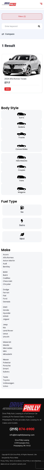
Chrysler (7, 284)
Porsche (7, 365)
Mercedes (7, 348)
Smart (6, 368)
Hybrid (22, 238)
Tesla (5, 377)
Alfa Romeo (8, 257)
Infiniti (5, 316)
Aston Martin (9, 260)
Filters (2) (22, 16)
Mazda (6, 345)
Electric (22, 225)
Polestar (7, 362)
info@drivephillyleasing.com (22, 435)
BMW (5, 272)
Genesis (6, 301)
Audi (5, 263)
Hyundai (6, 313)
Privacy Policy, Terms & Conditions (11, 461)
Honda (6, 310)
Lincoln (6, 336)
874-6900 (22, 429)
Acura (5, 254)
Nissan (6, 359)
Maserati (7, 342)
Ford (5, 298)
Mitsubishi (7, 354)
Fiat (4, 295)
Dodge (6, 289)
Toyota (6, 380)
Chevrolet (7, 281)
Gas (22, 211)
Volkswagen (8, 383)
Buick (5, 275)
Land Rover (8, 330)
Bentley (6, 266)
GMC (5, 307)
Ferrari (6, 292)
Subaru (6, 371)
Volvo (5, 386)
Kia (4, 327)
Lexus (5, 333)
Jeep (5, 324)
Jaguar (6, 319)
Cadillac (6, 278)
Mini (4, 351)
